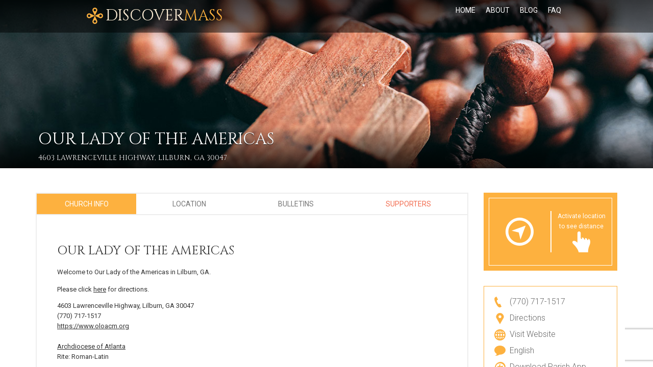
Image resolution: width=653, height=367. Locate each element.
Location (189, 204)
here (99, 289)
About (498, 16)
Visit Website (533, 334)
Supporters (408, 204)
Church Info (87, 204)
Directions (527, 318)
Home (465, 16)
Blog (529, 16)
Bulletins (296, 204)
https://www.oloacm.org (93, 326)
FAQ (554, 16)
